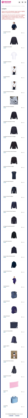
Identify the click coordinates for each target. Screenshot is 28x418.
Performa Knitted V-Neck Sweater (10, 151)
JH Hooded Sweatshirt (8, 241)
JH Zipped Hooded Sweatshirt (9, 226)
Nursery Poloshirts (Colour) (9, 91)
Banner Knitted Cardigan (8, 196)
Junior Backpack (7, 301)
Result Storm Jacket (7, 375)
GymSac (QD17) (6, 345)
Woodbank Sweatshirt (8, 46)
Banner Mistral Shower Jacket (9, 256)
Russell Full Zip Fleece (8, 271)
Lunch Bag (6, 405)
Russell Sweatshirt (7, 31)
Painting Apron (6, 286)
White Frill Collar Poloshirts (9, 106)
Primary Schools (7, 6)
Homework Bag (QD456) (8, 330)
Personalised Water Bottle (9, 360)
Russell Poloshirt (7, 76)
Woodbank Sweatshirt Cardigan (10, 136)
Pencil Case (6, 390)
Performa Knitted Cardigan (9, 166)
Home (3, 6)
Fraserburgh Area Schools (15, 6)
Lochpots (23, 6)
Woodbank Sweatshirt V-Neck (9, 121)
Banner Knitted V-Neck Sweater (10, 211)
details (23, 32)
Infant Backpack (7, 316)
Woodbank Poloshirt (7, 61)
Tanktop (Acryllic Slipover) (8, 181)
